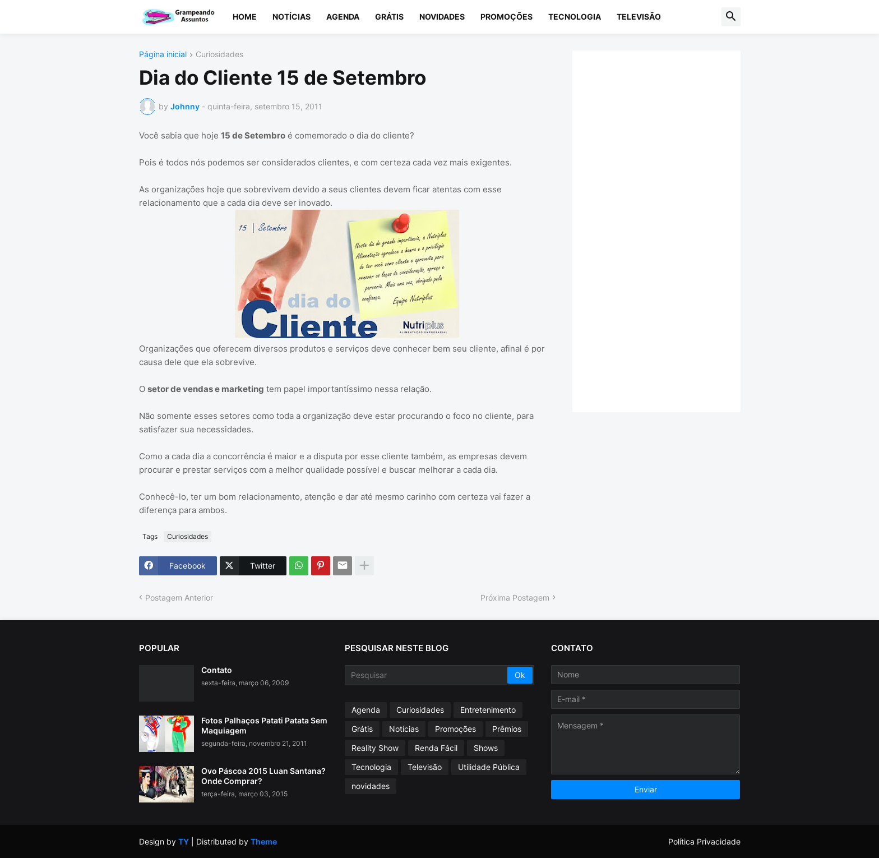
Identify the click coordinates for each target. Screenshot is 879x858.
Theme (264, 841)
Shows (486, 748)
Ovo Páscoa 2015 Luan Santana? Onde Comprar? (263, 776)
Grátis (389, 16)
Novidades (442, 16)
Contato (216, 670)
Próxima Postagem (514, 597)
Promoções (506, 16)
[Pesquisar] (426, 675)
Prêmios (506, 729)
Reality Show (375, 748)
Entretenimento (488, 709)
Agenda (342, 16)
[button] (731, 16)
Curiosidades (219, 54)
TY (183, 841)
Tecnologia (574, 16)
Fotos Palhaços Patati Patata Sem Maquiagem (264, 725)
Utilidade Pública (489, 767)
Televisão (639, 16)
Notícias (291, 16)
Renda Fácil (436, 748)
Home (245, 16)
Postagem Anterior (179, 597)
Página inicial (163, 54)
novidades (370, 786)
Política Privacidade (704, 841)
